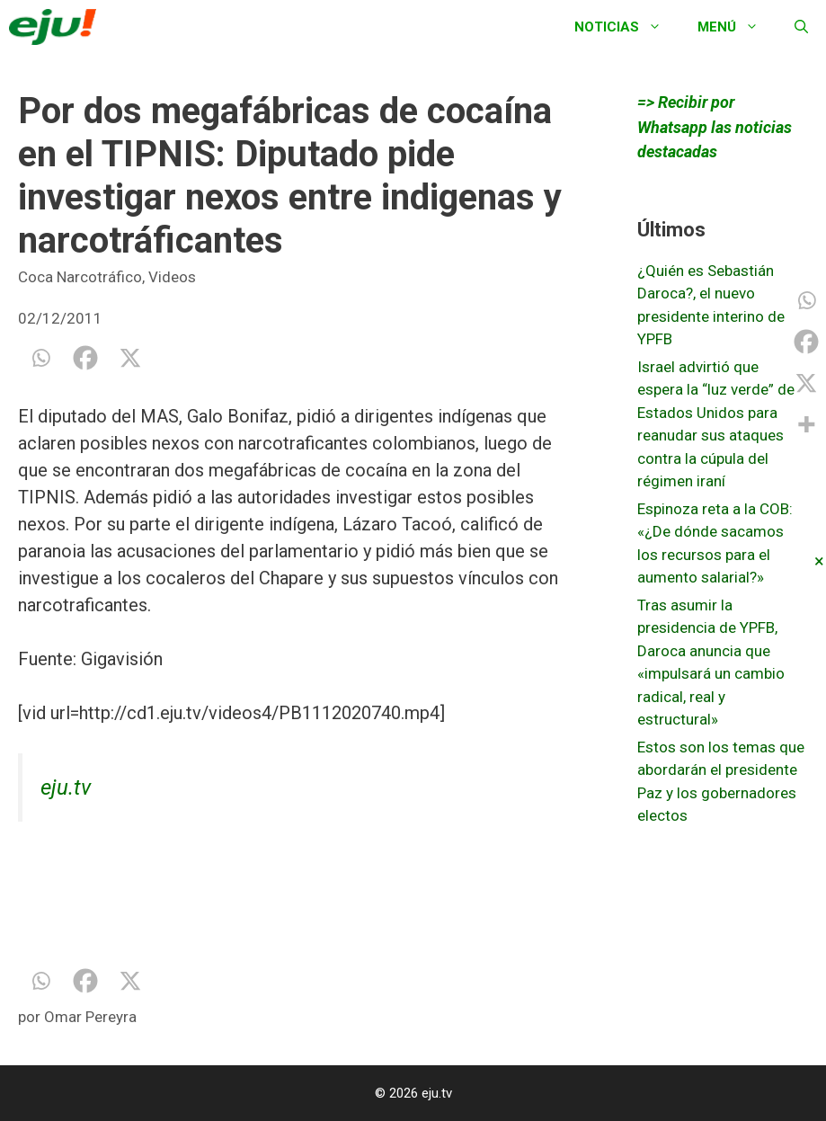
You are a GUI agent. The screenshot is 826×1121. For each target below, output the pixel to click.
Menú (737, 27)
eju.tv (65, 787)
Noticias (626, 27)
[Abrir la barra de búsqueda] (801, 27)
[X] (130, 358)
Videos (172, 277)
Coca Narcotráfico (80, 277)
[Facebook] (85, 358)
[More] (806, 424)
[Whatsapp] (40, 358)
